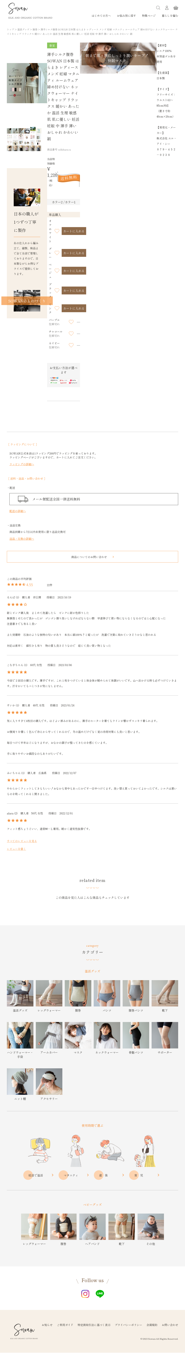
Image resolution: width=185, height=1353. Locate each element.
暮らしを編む (170, 15)
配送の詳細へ (17, 511)
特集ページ (149, 15)
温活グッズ (23, 29)
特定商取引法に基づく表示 (94, 1325)
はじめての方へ (101, 15)
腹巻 (35, 29)
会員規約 (151, 1325)
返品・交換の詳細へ (21, 539)
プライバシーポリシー (128, 1325)
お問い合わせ (170, 1325)
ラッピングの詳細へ (21, 464)
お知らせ (47, 1325)
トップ (10, 29)
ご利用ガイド (65, 1325)
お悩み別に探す (126, 15)
